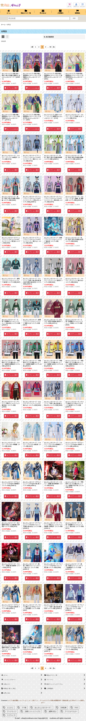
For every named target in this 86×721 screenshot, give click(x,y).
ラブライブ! (11, 715)
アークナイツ (11, 711)
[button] (82, 5)
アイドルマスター (71, 711)
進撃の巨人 (53, 711)
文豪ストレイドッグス (32, 711)
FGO (76, 707)
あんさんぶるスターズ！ (43, 707)
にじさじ (10, 707)
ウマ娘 (24, 707)
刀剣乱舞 (63, 707)
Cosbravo (4, 700)
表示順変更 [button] (49, 37)
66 (50, 47)
